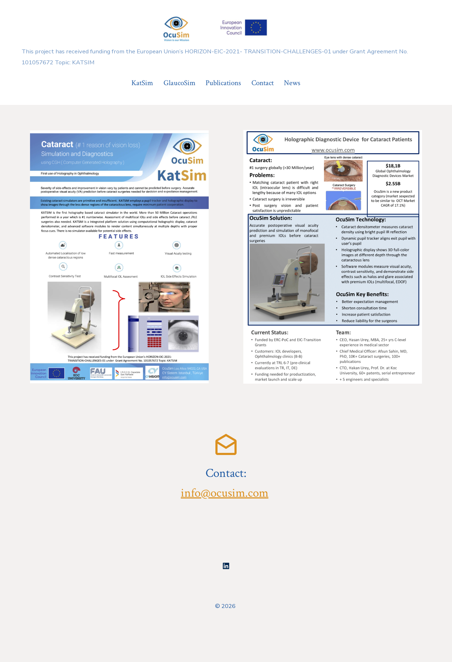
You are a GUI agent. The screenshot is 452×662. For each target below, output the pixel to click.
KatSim (142, 83)
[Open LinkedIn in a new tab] (226, 566)
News (292, 83)
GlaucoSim (179, 83)
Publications (223, 83)
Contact (262, 83)
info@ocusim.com (224, 493)
